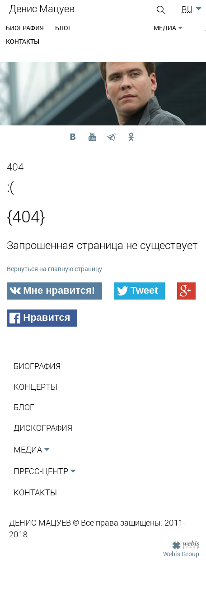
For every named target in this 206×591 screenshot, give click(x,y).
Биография (25, 27)
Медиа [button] (165, 27)
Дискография (43, 427)
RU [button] (187, 9)
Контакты (22, 41)
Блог (63, 27)
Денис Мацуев (42, 8)
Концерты (35, 386)
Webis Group (181, 553)
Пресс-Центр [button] (41, 471)
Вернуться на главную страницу (54, 268)
